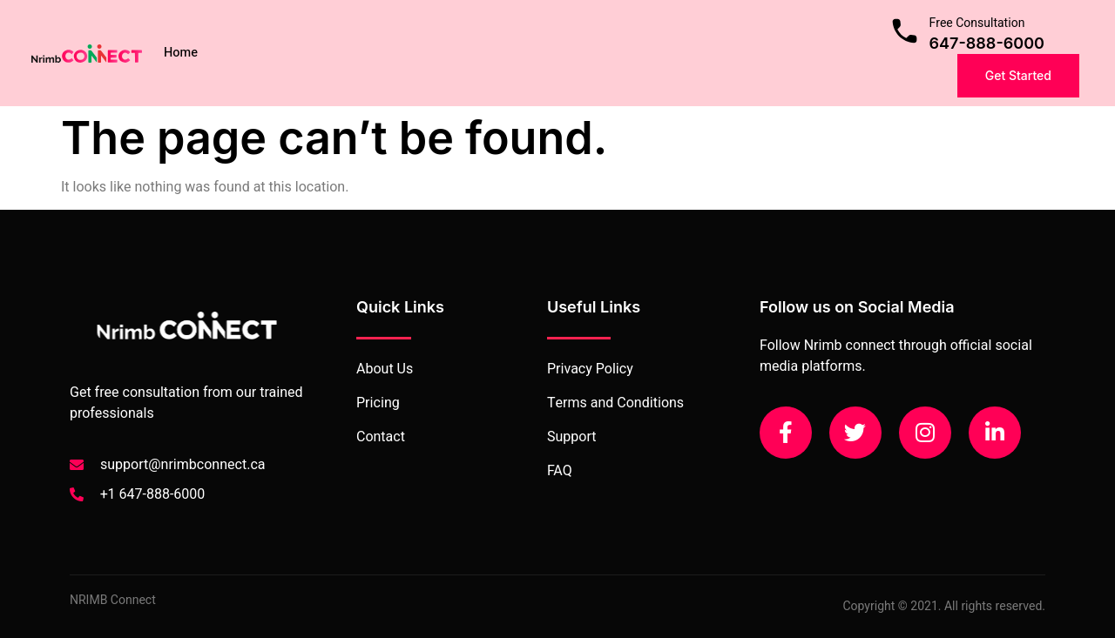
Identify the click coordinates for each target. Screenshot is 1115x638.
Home (181, 53)
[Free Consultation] (905, 31)
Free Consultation (977, 23)
